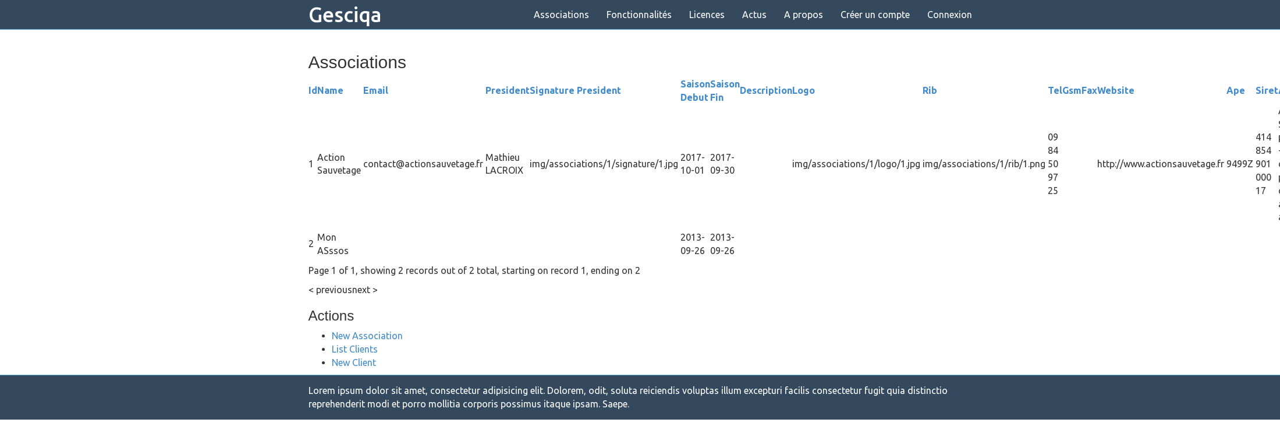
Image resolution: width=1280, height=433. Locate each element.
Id (313, 90)
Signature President (575, 90)
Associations (561, 14)
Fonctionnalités (639, 14)
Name (330, 90)
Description (766, 90)
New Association (367, 335)
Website (1115, 90)
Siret (1267, 90)
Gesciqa (345, 14)
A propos (803, 14)
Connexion (949, 14)
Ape (1235, 90)
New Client (354, 362)
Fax (1089, 90)
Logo (803, 90)
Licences (707, 14)
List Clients (355, 349)
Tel (1055, 90)
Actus (754, 14)
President (507, 90)
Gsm (1072, 90)
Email (375, 90)
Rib (930, 90)
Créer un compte (875, 14)
